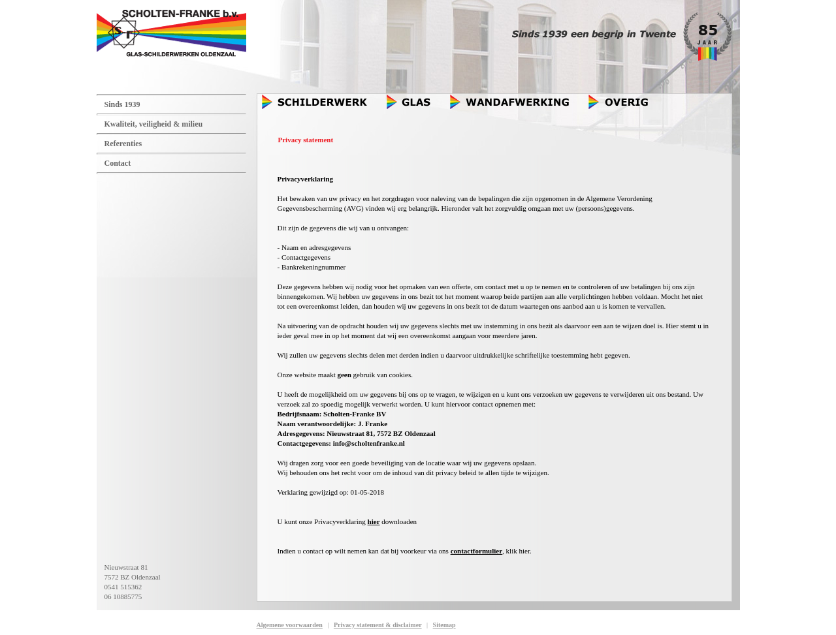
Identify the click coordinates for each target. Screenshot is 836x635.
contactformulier (476, 551)
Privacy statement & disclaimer (378, 624)
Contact (117, 163)
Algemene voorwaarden (290, 624)
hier (374, 521)
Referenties (123, 143)
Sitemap (444, 624)
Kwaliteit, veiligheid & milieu (153, 124)
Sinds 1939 (122, 104)
